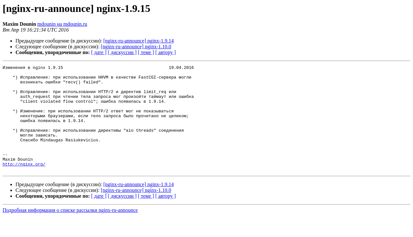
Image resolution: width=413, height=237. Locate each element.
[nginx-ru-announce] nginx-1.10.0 (136, 46)
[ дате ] (98, 52)
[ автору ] (165, 52)
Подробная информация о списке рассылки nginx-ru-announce (70, 231)
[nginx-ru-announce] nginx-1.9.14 (138, 40)
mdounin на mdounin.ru (62, 24)
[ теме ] (146, 52)
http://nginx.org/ (24, 184)
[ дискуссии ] (122, 52)
